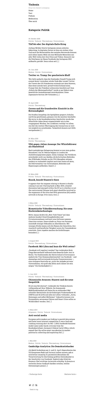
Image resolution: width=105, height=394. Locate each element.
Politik (31, 41)
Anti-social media (38, 315)
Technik (38, 41)
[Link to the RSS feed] (36, 385)
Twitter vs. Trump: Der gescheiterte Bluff (49, 75)
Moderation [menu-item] (33, 19)
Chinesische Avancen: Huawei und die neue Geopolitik (51, 280)
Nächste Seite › (70, 374)
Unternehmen (58, 41)
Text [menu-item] (30, 13)
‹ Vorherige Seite (35, 374)
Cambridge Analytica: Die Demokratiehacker (51, 346)
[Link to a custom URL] (33, 385)
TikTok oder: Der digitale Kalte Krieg (47, 44)
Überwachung (47, 41)
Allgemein (33, 312)
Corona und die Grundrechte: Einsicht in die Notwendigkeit (51, 109)
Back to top (33, 389)
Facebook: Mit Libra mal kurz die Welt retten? (52, 246)
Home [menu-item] (31, 10)
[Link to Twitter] (30, 385)
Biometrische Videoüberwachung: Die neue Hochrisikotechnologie (50, 209)
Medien (31, 72)
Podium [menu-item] (32, 16)
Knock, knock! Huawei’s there (44, 179)
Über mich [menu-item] (33, 21)
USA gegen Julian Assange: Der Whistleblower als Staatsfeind (52, 145)
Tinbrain (34, 4)
